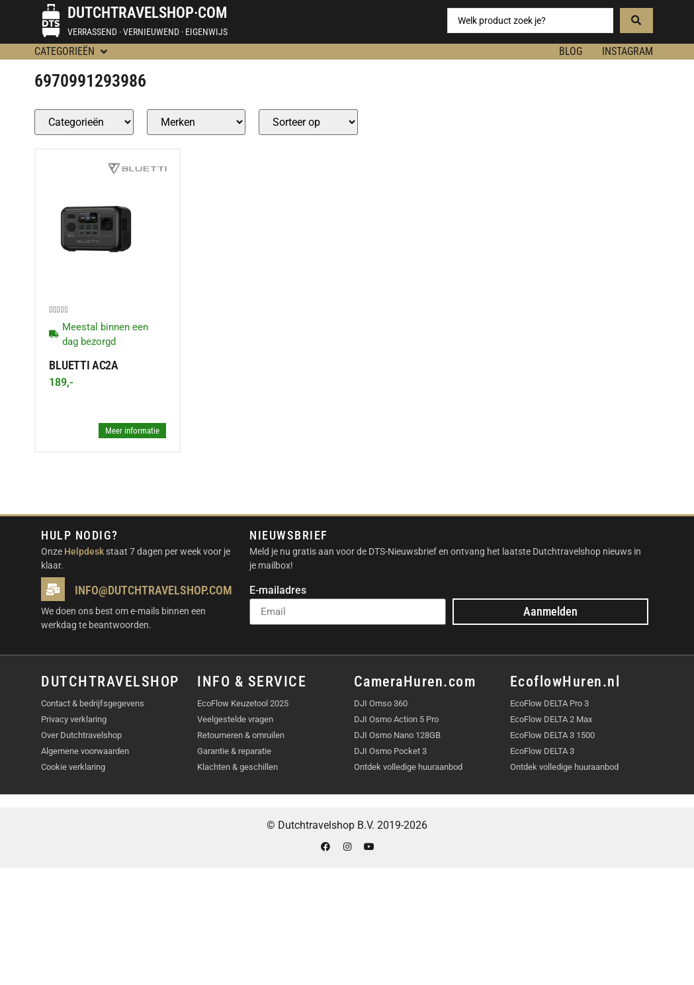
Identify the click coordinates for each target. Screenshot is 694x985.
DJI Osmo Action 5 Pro (396, 719)
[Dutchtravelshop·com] (50, 20)
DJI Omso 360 (381, 703)
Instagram (627, 51)
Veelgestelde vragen (235, 719)
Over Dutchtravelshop (81, 735)
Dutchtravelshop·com (147, 13)
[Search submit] (636, 20)
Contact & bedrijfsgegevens (92, 703)
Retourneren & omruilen (240, 735)
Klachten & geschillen (237, 767)
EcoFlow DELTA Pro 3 (549, 703)
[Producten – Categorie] (84, 122)
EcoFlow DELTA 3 (542, 751)
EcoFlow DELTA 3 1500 (552, 735)
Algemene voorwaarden (85, 751)
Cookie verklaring (73, 767)
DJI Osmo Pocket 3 (390, 751)
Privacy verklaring (74, 719)
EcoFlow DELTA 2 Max (551, 719)
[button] (72, 52)
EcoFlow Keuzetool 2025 (242, 703)
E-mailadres (277, 590)
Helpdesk (84, 551)
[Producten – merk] (196, 122)
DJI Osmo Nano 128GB (397, 735)
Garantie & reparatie (234, 751)
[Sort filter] (308, 122)
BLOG (570, 51)
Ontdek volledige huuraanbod (408, 767)
